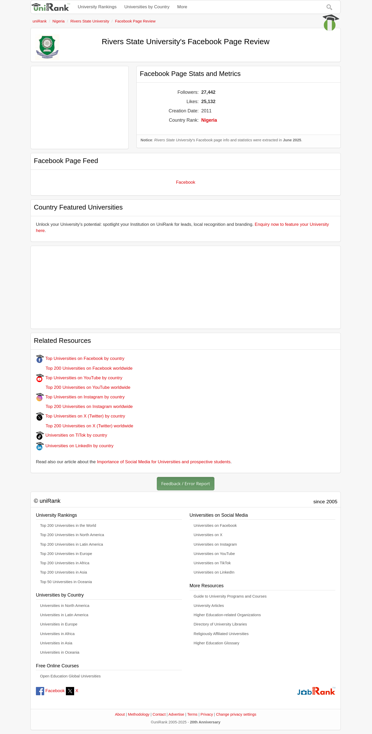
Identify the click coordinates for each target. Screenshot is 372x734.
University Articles (209, 606)
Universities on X (208, 535)
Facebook (185, 182)
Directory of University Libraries (220, 624)
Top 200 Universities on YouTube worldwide (83, 387)
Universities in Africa (57, 634)
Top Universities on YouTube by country (79, 377)
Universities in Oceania (59, 652)
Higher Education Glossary (216, 643)
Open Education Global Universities (70, 676)
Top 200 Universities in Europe (66, 554)
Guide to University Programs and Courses (230, 596)
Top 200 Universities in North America (72, 535)
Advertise (176, 714)
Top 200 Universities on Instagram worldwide (84, 406)
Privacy (206, 714)
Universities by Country (146, 6)
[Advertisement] (79, 107)
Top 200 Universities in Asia (63, 572)
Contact (159, 714)
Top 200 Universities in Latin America (71, 544)
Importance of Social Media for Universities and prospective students (163, 461)
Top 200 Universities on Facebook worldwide (84, 368)
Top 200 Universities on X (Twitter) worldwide (84, 425)
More (182, 6)
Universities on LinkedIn (214, 572)
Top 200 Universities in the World (68, 525)
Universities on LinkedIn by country (74, 445)
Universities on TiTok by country (71, 435)
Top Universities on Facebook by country (80, 358)
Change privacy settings (236, 714)
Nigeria (209, 120)
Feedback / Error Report (185, 483)
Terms (192, 714)
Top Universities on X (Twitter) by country (80, 416)
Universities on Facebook (215, 525)
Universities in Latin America (64, 615)
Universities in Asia (56, 643)
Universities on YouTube (214, 554)
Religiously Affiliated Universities (221, 634)
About (120, 714)
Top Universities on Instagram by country (80, 397)
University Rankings (97, 6)
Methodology (139, 714)
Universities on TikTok (212, 563)
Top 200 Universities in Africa (64, 563)
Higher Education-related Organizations (227, 615)
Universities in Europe (59, 624)
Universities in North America (64, 606)
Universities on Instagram (215, 544)
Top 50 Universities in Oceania (66, 582)
